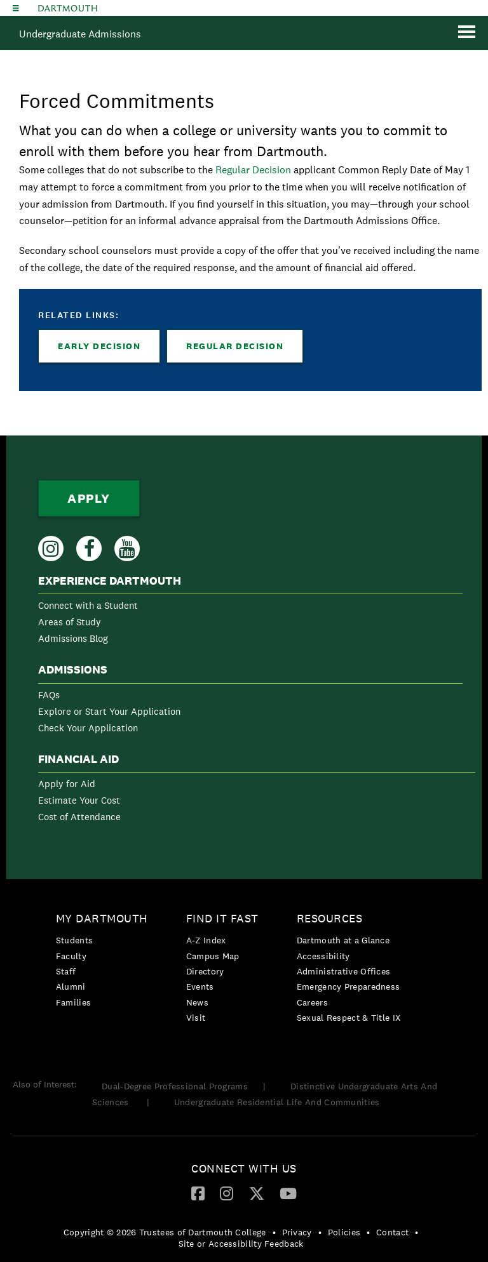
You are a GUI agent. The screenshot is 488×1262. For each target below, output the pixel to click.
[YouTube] (288, 1193)
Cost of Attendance (79, 817)
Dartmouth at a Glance (343, 940)
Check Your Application (88, 728)
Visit (196, 1017)
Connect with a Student (88, 605)
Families (73, 1002)
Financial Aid (78, 759)
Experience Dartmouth (109, 581)
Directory (205, 971)
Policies (344, 1232)
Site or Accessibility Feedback (241, 1243)
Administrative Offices (344, 971)
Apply (89, 498)
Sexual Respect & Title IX (349, 1017)
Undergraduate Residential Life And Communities (277, 1102)
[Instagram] (226, 1193)
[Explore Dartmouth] (16, 8)
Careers (312, 1002)
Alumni (71, 986)
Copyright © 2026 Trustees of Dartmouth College (165, 1232)
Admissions (72, 670)
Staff (66, 971)
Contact (392, 1232)
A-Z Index (206, 940)
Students (74, 940)
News (197, 1002)
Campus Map (213, 956)
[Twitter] (256, 1193)
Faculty (71, 956)
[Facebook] (198, 1193)
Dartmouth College (67, 8)
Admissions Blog (73, 638)
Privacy (297, 1232)
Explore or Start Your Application (109, 711)
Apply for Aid (66, 784)
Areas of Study (69, 622)
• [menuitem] (274, 1232)
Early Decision (99, 346)
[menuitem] (250, 612)
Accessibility (323, 956)
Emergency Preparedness (348, 986)
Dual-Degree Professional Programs (175, 1086)
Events (200, 986)
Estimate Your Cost (79, 800)
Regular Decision (253, 169)
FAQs (49, 695)
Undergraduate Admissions (80, 34)
